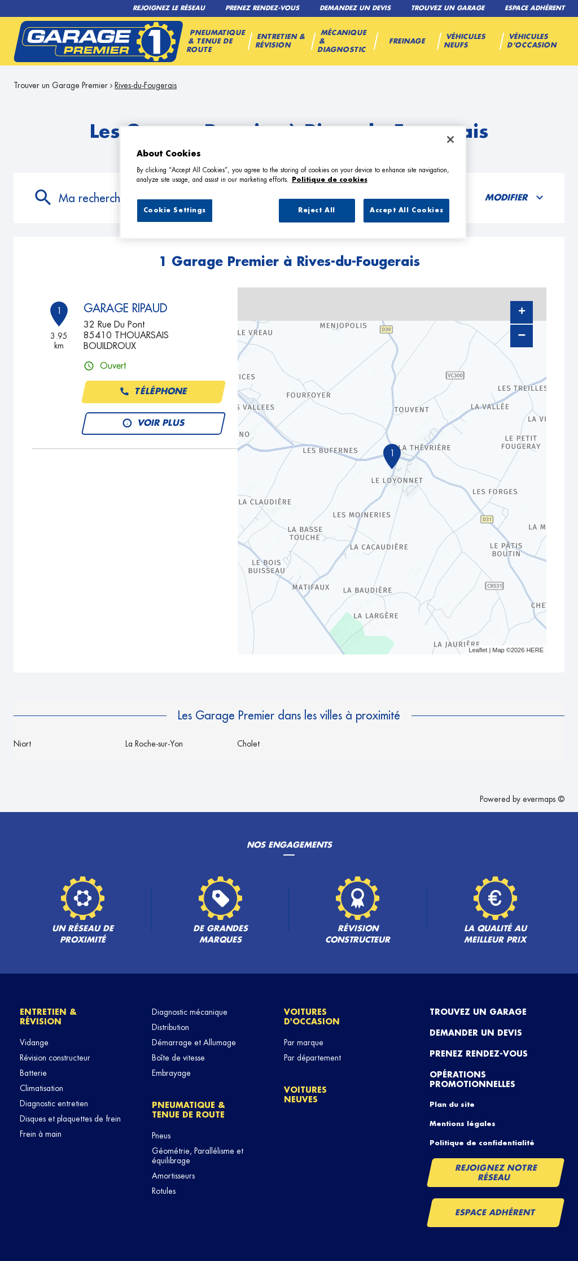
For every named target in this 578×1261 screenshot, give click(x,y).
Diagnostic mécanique (189, 1012)
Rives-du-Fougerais (146, 85)
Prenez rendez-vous (479, 1054)
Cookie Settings (175, 210)
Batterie (33, 1073)
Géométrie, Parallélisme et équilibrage (197, 1155)
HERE (535, 650)
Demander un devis (476, 1033)
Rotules (164, 1191)
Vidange (34, 1042)
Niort (22, 744)
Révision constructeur (55, 1058)
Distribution (170, 1027)
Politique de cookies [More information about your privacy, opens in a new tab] (329, 180)
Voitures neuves (305, 1094)
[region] (293, 182)
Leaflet (477, 650)
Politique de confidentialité (482, 1143)
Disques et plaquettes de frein (70, 1119)
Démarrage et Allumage (194, 1042)
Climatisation (41, 1088)
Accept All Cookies (406, 210)
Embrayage (171, 1073)
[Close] (450, 139)
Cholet (248, 744)
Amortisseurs (173, 1176)
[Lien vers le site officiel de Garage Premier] (98, 41)
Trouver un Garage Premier (61, 85)
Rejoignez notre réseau (496, 1172)
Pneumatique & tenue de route (188, 1110)
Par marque (303, 1042)
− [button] (522, 335)
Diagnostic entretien (54, 1103)
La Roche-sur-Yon (154, 744)
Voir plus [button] (153, 423)
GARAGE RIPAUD (125, 308)
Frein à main (41, 1134)
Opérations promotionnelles (472, 1079)
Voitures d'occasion (312, 1017)
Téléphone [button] (154, 392)
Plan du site (452, 1104)
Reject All (316, 210)
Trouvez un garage (478, 1012)
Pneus (161, 1136)
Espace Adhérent (495, 1212)
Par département (312, 1058)
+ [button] (522, 312)
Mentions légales (463, 1123)
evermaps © (543, 799)
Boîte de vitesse (178, 1058)
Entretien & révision (48, 1017)
